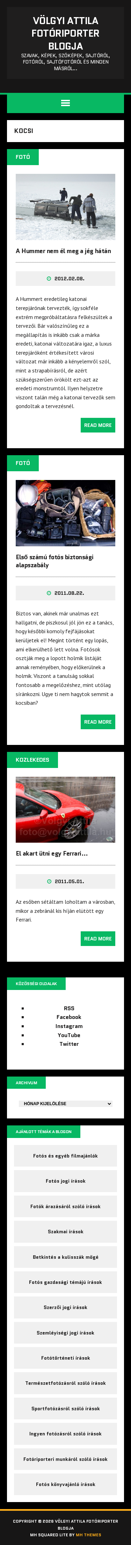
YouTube (69, 1035)
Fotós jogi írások (66, 1180)
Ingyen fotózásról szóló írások (65, 1433)
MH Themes (88, 1535)
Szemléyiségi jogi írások (65, 1332)
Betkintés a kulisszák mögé (66, 1257)
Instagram (69, 1026)
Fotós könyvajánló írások (65, 1484)
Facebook (69, 1017)
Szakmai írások (65, 1231)
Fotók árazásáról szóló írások (65, 1206)
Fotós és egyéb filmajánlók (65, 1155)
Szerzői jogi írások (65, 1307)
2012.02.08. (69, 278)
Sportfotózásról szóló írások (65, 1408)
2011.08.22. (69, 593)
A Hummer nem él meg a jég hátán (63, 251)
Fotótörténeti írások (65, 1357)
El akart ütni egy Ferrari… (52, 853)
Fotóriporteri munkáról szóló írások (65, 1459)
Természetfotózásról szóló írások (65, 1383)
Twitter (69, 1044)
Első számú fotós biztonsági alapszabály (54, 561)
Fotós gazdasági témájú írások (65, 1282)
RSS (69, 1008)
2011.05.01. (69, 881)
